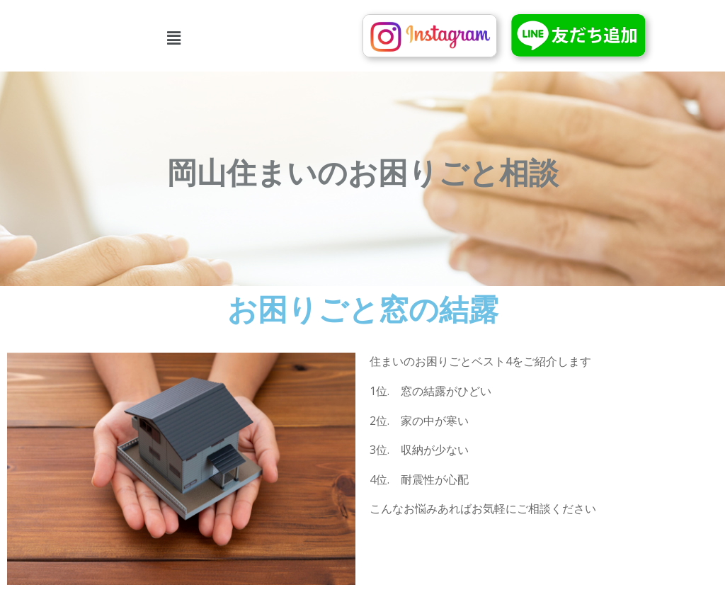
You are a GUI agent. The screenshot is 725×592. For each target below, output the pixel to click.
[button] (174, 38)
